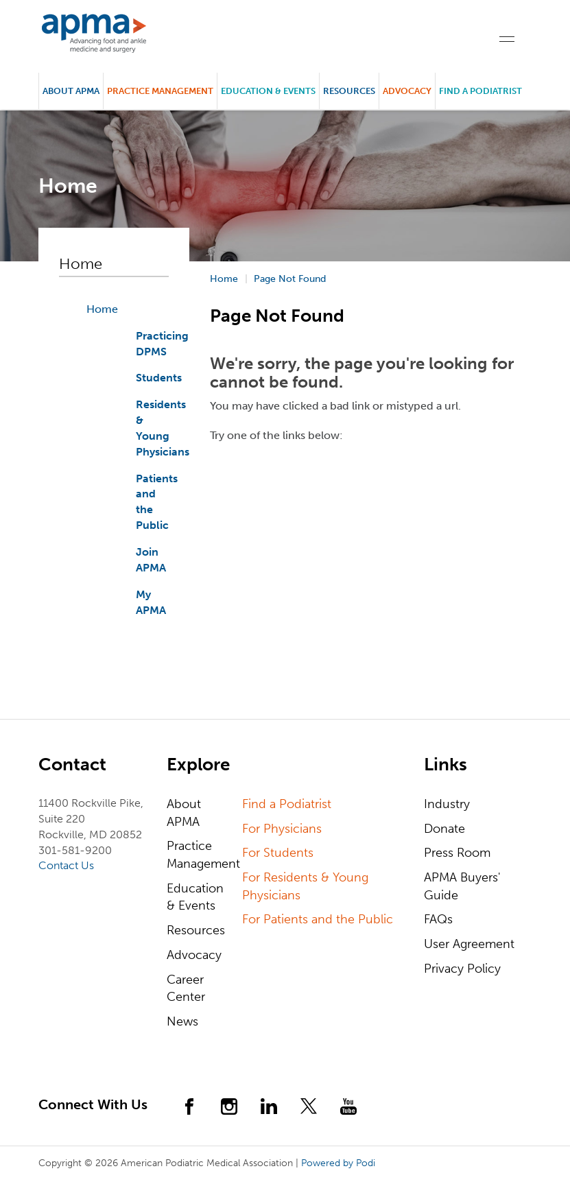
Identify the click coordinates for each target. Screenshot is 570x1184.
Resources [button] (349, 91)
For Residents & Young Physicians (305, 886)
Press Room (457, 852)
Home (102, 309)
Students (159, 377)
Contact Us (66, 865)
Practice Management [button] (160, 91)
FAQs (438, 919)
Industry (447, 804)
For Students (277, 852)
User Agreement (469, 943)
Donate (444, 828)
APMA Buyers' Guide (462, 886)
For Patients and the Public (317, 919)
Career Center (186, 988)
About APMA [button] (71, 91)
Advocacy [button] (407, 91)
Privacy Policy (462, 968)
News (182, 1021)
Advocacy (194, 954)
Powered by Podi (338, 1163)
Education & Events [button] (268, 91)
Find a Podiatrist (480, 91)
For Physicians (282, 828)
